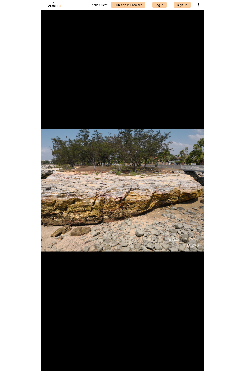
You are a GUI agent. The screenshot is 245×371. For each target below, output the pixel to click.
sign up (182, 5)
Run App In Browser (128, 5)
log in (159, 5)
